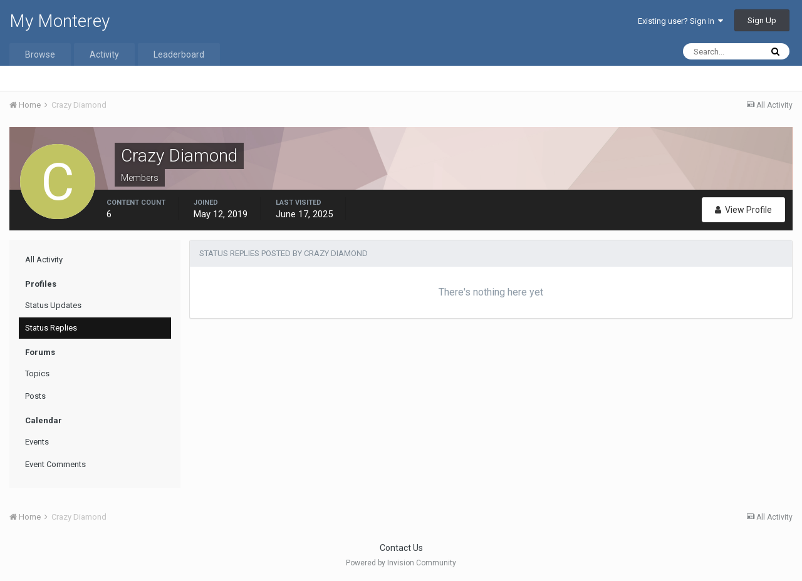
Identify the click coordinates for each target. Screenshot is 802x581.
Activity (104, 54)
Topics (37, 373)
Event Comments (55, 464)
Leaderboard (179, 54)
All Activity (44, 259)
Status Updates (53, 305)
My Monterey (59, 21)
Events (37, 441)
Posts (35, 396)
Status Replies (51, 327)
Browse (40, 54)
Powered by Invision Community (401, 562)
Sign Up (761, 20)
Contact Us (401, 548)
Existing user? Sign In (680, 21)
